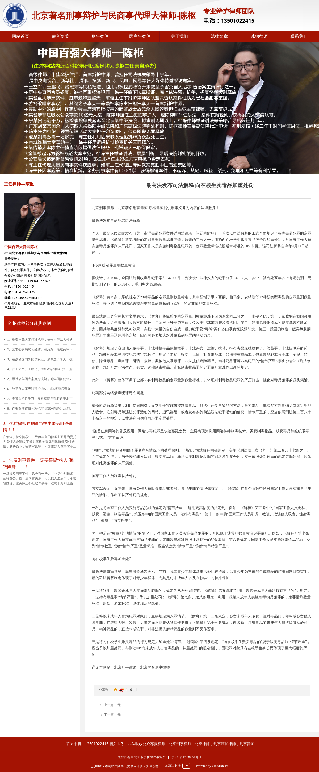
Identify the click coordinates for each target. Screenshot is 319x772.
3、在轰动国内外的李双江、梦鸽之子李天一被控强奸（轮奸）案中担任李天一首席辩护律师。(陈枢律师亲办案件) (41, 359)
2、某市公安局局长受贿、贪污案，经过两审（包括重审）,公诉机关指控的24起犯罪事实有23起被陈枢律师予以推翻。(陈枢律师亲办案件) (41, 349)
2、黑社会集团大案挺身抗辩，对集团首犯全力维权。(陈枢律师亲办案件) (41, 379)
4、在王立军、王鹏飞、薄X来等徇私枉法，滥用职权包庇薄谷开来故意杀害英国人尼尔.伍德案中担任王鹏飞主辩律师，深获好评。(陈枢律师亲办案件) (41, 369)
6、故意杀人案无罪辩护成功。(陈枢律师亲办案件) (41, 389)
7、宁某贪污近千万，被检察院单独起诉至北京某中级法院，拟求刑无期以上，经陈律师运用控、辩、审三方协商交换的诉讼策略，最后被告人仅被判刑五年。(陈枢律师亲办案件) (41, 398)
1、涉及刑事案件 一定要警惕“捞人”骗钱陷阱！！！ (38, 463)
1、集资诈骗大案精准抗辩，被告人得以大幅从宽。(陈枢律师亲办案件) (41, 339)
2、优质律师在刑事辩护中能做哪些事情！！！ (38, 426)
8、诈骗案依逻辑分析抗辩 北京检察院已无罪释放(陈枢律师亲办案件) (41, 408)
